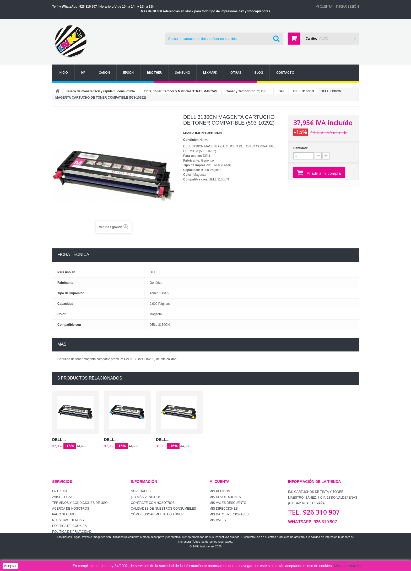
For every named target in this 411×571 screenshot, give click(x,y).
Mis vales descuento (227, 503)
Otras (235, 72)
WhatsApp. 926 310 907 (312, 522)
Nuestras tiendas (68, 520)
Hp (83, 72)
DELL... (59, 439)
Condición (191, 140)
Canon (104, 72)
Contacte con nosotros (153, 503)
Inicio (63, 72)
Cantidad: (300, 148)
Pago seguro (63, 514)
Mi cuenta (219, 481)
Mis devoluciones (225, 497)
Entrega (59, 491)
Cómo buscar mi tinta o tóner (157, 514)
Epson (128, 72)
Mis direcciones (223, 508)
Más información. (348, 566)
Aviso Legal (62, 497)
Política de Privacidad (71, 531)
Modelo (188, 133)
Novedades (140, 491)
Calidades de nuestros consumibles (163, 508)
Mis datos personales (229, 514)
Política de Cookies (69, 526)
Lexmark (210, 72)
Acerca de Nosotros (70, 508)
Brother (154, 72)
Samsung (182, 72)
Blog (259, 72)
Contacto (285, 72)
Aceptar (10, 566)
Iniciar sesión (347, 6)
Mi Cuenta (324, 6)
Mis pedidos (219, 491)
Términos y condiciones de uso (80, 503)
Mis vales (217, 520)
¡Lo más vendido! (145, 497)
